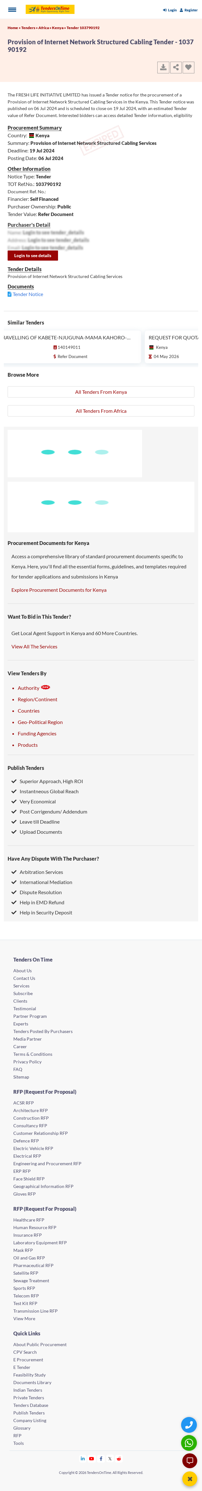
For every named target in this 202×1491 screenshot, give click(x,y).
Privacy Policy (27, 1061)
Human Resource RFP (34, 1227)
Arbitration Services (37, 872)
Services (21, 985)
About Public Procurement (40, 1344)
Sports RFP (24, 1288)
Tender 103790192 (83, 27)
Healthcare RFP (28, 1219)
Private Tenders (28, 1397)
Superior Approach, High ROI (47, 781)
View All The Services (34, 646)
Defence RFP (26, 1140)
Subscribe (23, 993)
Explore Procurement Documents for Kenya (59, 590)
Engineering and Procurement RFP (47, 1163)
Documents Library (32, 1382)
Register (189, 10)
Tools (18, 1443)
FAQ (17, 1069)
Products (28, 745)
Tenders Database (30, 1405)
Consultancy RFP (30, 1125)
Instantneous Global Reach (45, 791)
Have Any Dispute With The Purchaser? (53, 859)
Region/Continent (37, 699)
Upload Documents (36, 832)
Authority (34, 688)
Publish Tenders (26, 768)
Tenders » (29, 27)
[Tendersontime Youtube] (92, 1458)
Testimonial (24, 1008)
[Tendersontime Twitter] (110, 1458)
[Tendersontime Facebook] (101, 1458)
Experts (20, 1023)
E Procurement (28, 1359)
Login (170, 10)
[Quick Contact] (189, 1424)
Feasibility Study (29, 1374)
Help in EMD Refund (37, 902)
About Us (22, 970)
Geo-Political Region (40, 722)
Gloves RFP (24, 1194)
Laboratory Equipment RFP (40, 1242)
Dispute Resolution (36, 892)
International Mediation (41, 882)
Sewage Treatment (31, 1280)
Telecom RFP (26, 1295)
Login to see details (32, 255)
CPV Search (25, 1352)
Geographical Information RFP (43, 1186)
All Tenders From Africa (101, 411)
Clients (20, 1001)
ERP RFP (22, 1171)
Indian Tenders (27, 1390)
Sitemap (21, 1077)
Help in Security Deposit (41, 912)
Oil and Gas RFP (29, 1257)
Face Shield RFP (29, 1178)
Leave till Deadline (35, 822)
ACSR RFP (23, 1102)
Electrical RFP (27, 1156)
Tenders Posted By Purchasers (43, 1031)
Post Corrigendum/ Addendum (49, 811)
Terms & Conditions (32, 1054)
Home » (14, 27)
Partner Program (30, 1016)
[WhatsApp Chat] (189, 1442)
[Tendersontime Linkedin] (83, 1458)
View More (24, 1318)
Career (20, 1046)
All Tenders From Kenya (101, 392)
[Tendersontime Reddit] (119, 1458)
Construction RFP (31, 1118)
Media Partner (27, 1039)
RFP (17, 1435)
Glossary (21, 1428)
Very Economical (33, 801)
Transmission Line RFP (35, 1311)
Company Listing (29, 1420)
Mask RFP (23, 1250)
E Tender (21, 1367)
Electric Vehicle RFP (33, 1148)
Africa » (45, 27)
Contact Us (24, 978)
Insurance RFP (27, 1235)
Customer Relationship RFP (40, 1133)
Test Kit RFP (25, 1303)
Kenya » (59, 27)
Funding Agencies (37, 733)
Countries (29, 711)
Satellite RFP (25, 1273)
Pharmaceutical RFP (33, 1265)
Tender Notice (28, 294)
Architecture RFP (30, 1110)
